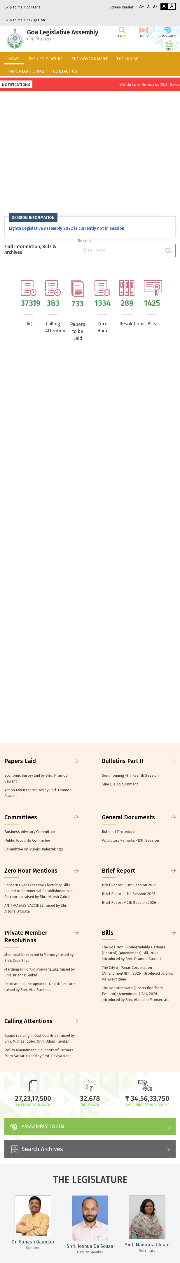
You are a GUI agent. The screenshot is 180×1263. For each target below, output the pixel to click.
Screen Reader (121, 7)
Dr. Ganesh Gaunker (33, 1242)
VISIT (170, 45)
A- (155, 6)
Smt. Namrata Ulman (147, 1245)
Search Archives (89, 1149)
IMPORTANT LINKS (26, 71)
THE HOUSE (127, 59)
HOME (14, 59)
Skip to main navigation (24, 20)
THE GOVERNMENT (90, 59)
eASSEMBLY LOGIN (89, 1127)
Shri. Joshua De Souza (90, 1246)
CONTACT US (65, 71)
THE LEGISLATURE (46, 59)
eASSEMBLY (167, 32)
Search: (85, 240)
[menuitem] (14, 58)
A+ (141, 6)
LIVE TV (143, 32)
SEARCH (122, 32)
